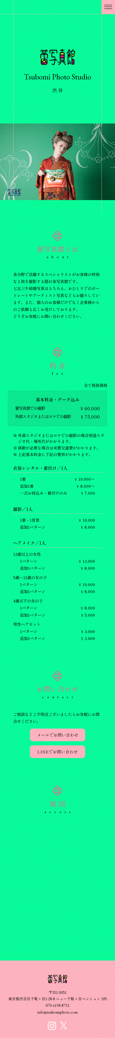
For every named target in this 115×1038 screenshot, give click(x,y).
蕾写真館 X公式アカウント (63, 1025)
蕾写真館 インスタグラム (52, 1026)
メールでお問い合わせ (57, 735)
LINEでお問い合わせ (57, 752)
